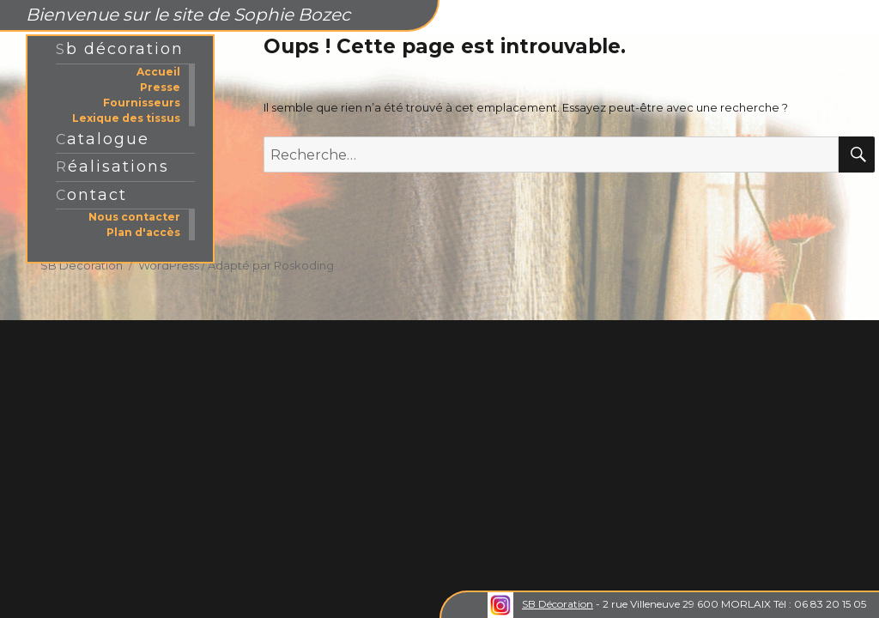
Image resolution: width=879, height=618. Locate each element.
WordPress (168, 265)
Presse (160, 87)
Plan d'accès (143, 232)
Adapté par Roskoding (271, 265)
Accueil (158, 71)
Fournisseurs (141, 102)
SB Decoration (81, 265)
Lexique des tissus (126, 118)
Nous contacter (134, 216)
